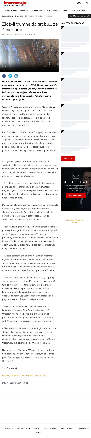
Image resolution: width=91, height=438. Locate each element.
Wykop (16, 76)
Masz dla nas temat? (81, 16)
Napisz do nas (75, 196)
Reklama (39, 432)
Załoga (65, 10)
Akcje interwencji (52, 10)
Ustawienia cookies (66, 428)
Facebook (4, 76)
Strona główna (11, 10)
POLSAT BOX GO (79, 10)
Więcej (67, 158)
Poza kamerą (37, 10)
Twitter (10, 76)
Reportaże (24, 10)
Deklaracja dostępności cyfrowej (27, 428)
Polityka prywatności (49, 428)
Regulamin (9, 428)
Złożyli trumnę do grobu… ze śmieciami (38, 16)
